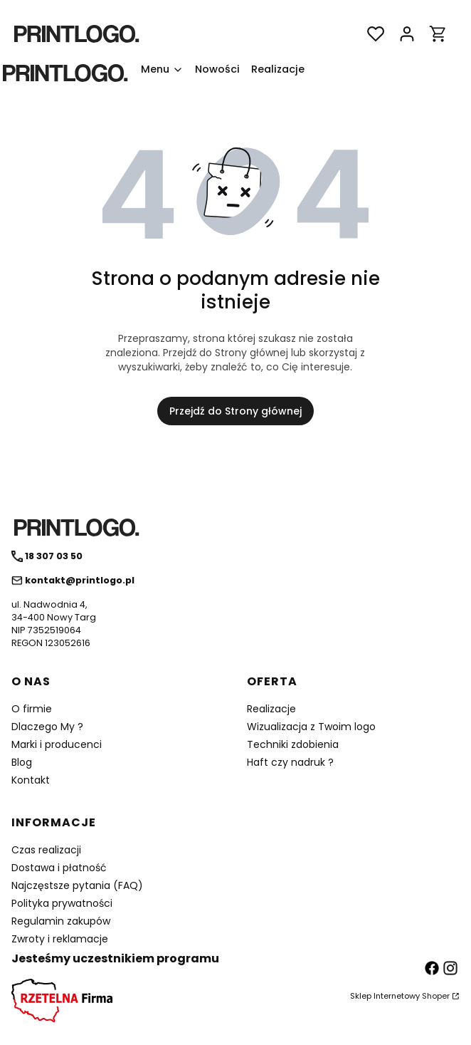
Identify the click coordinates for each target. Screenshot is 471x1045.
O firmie (31, 709)
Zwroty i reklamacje (59, 939)
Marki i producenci (56, 744)
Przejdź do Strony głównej (235, 411)
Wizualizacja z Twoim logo (311, 726)
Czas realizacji (46, 850)
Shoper (436, 996)
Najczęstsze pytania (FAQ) (77, 885)
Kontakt (30, 780)
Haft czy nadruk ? (290, 762)
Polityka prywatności (61, 903)
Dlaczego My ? (47, 726)
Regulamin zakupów (60, 921)
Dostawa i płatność (59, 868)
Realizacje (271, 709)
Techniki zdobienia (293, 744)
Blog (21, 762)
